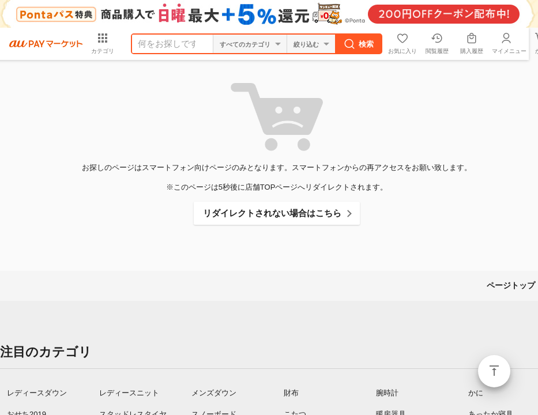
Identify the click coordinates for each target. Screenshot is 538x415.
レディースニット (129, 392)
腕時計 (387, 392)
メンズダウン (213, 392)
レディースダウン (37, 392)
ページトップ (494, 371)
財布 (291, 392)
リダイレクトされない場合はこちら (272, 213)
